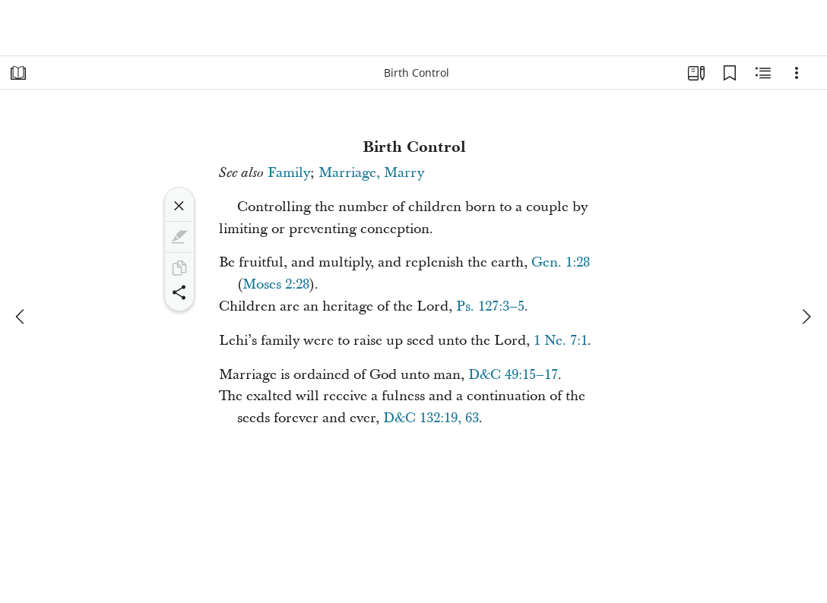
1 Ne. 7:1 (561, 340)
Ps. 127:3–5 (490, 306)
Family (289, 172)
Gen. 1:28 (560, 262)
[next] (806, 317)
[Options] (796, 73)
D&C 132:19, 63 (431, 418)
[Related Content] (763, 73)
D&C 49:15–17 (513, 374)
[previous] (21, 317)
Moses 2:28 (275, 284)
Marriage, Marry (371, 172)
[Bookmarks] (730, 73)
